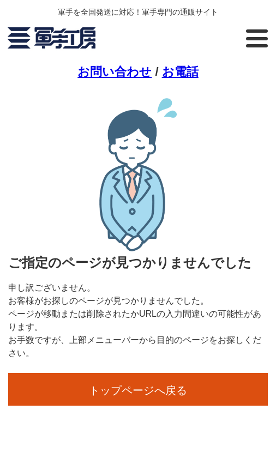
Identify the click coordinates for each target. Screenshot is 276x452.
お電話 (180, 72)
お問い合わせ (114, 72)
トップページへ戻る (138, 390)
